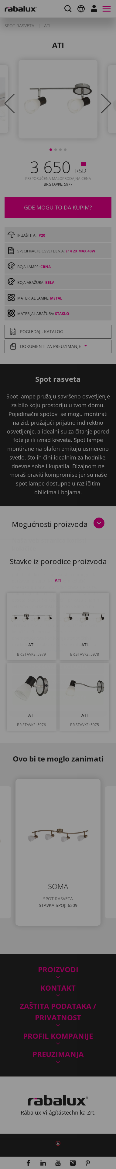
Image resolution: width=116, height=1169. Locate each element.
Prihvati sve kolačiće (57, 661)
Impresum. (52, 615)
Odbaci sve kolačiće (58, 646)
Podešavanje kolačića (58, 631)
